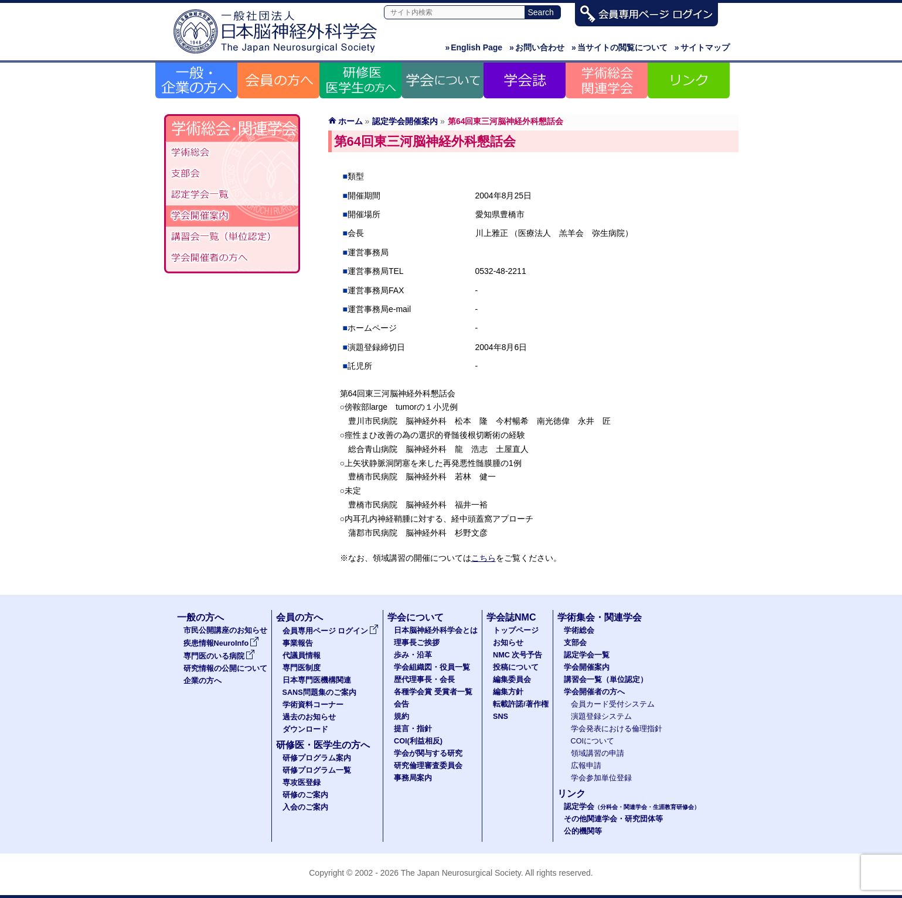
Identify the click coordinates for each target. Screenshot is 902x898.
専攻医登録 (301, 783)
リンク (571, 793)
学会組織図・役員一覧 (432, 667)
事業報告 (297, 643)
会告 (401, 704)
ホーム (350, 121)
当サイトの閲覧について (619, 47)
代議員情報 (301, 656)
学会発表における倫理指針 (616, 729)
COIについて (593, 741)
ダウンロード (305, 729)
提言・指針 (413, 729)
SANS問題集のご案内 (319, 692)
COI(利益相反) (418, 741)
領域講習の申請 (597, 753)
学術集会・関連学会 (599, 617)
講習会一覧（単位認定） (606, 680)
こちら (483, 558)
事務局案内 (413, 778)
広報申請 (586, 766)
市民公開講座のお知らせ (225, 630)
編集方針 (508, 692)
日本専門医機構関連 (316, 680)
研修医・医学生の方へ (323, 745)
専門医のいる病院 (219, 656)
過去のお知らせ (309, 717)
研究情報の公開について (225, 668)
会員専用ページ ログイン (330, 631)
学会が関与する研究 (428, 753)
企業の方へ (202, 681)
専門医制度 (301, 668)
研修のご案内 (305, 795)
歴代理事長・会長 (424, 680)
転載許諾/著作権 (521, 704)
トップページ (516, 630)
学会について (415, 617)
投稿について (516, 667)
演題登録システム (601, 716)
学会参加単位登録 (601, 778)
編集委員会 (512, 680)
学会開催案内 (232, 216)
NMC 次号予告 (517, 655)
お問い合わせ (536, 47)
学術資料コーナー (312, 705)
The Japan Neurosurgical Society (461, 873)
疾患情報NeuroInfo (221, 643)
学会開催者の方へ (232, 258)
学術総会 (232, 152)
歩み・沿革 (413, 655)
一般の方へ (200, 617)
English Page (473, 47)
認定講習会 (232, 237)
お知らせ (508, 643)
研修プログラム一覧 (316, 770)
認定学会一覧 (587, 655)
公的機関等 (583, 831)
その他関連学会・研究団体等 (613, 819)
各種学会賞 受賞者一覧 (433, 692)
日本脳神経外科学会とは (436, 630)
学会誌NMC (511, 617)
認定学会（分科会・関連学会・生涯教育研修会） (232, 194)
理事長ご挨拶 (417, 643)
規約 (401, 716)
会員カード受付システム (613, 704)
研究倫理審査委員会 (428, 766)
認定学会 (632, 807)
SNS (500, 716)
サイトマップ (702, 47)
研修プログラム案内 (316, 758)
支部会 (232, 173)
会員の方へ (299, 617)
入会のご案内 (305, 807)
